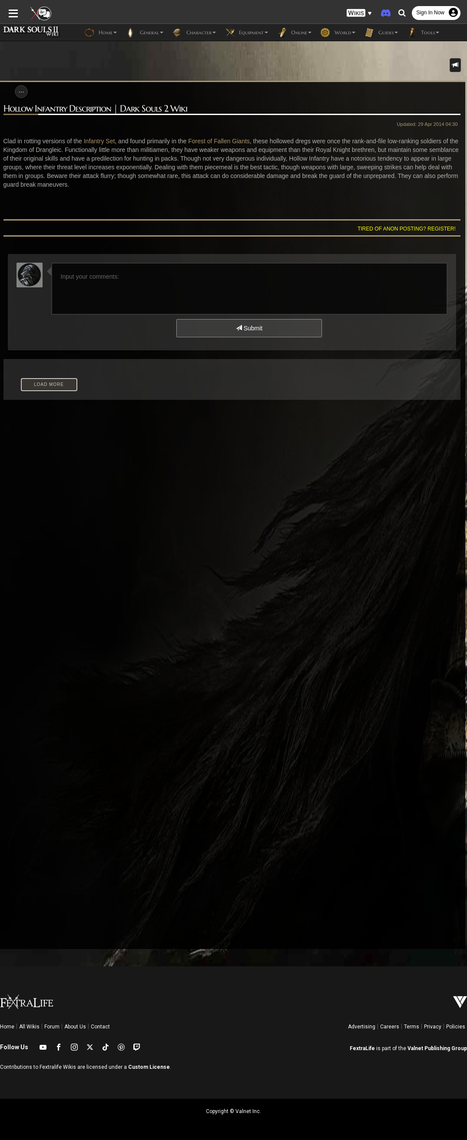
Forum (52, 1027)
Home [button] (100, 32)
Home (7, 1027)
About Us (75, 1027)
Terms (411, 1027)
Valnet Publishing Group (437, 1048)
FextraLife (362, 1048)
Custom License (149, 1067)
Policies (455, 1027)
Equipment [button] (246, 32)
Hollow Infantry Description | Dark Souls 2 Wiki (95, 109)
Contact (100, 1027)
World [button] (337, 32)
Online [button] (294, 32)
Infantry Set (99, 141)
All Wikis (29, 1027)
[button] (359, 13)
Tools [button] (423, 32)
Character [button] (194, 32)
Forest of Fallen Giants (219, 141)
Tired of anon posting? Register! (407, 229)
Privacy (432, 1027)
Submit (249, 328)
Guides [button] (381, 32)
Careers (389, 1027)
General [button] (144, 32)
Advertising (361, 1027)
